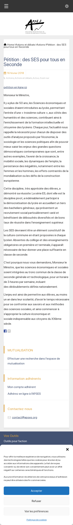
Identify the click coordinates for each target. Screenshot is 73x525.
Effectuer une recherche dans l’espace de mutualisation (34, 361)
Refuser (36, 501)
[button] (67, 449)
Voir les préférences (36, 511)
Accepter (36, 491)
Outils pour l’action (15, 441)
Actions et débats (23, 78)
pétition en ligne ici (15, 87)
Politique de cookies (37, 519)
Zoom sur (44, 78)
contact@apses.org (24, 417)
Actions (10, 78)
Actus (36, 78)
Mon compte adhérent (22, 387)
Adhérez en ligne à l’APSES (24, 393)
